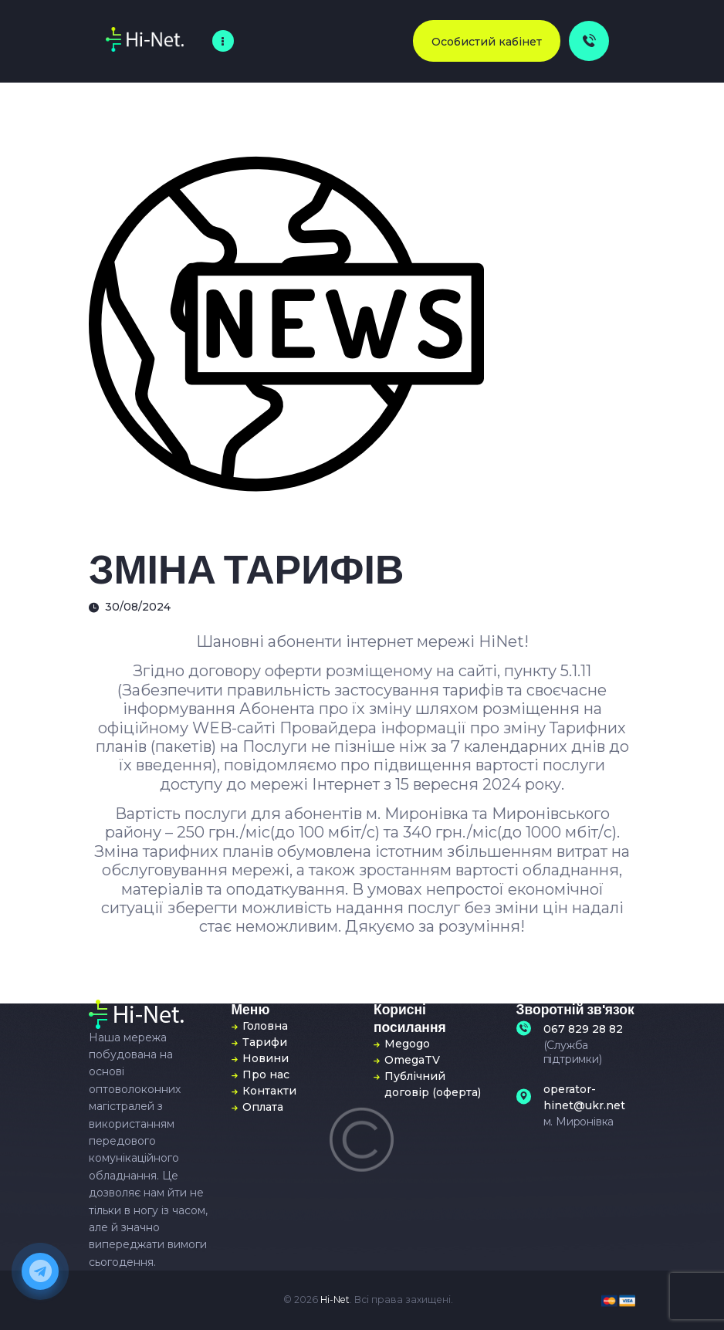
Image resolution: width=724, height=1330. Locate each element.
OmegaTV (412, 1060)
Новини (265, 1058)
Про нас (265, 1074)
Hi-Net (335, 1299)
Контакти (269, 1091)
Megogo (407, 1044)
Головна (265, 1026)
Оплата (262, 1107)
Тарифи (264, 1042)
